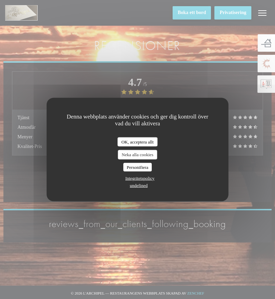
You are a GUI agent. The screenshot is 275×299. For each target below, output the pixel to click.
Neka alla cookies (137, 154)
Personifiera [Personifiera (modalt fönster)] (137, 167)
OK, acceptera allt (137, 141)
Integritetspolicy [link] (139, 178)
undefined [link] (139, 185)
